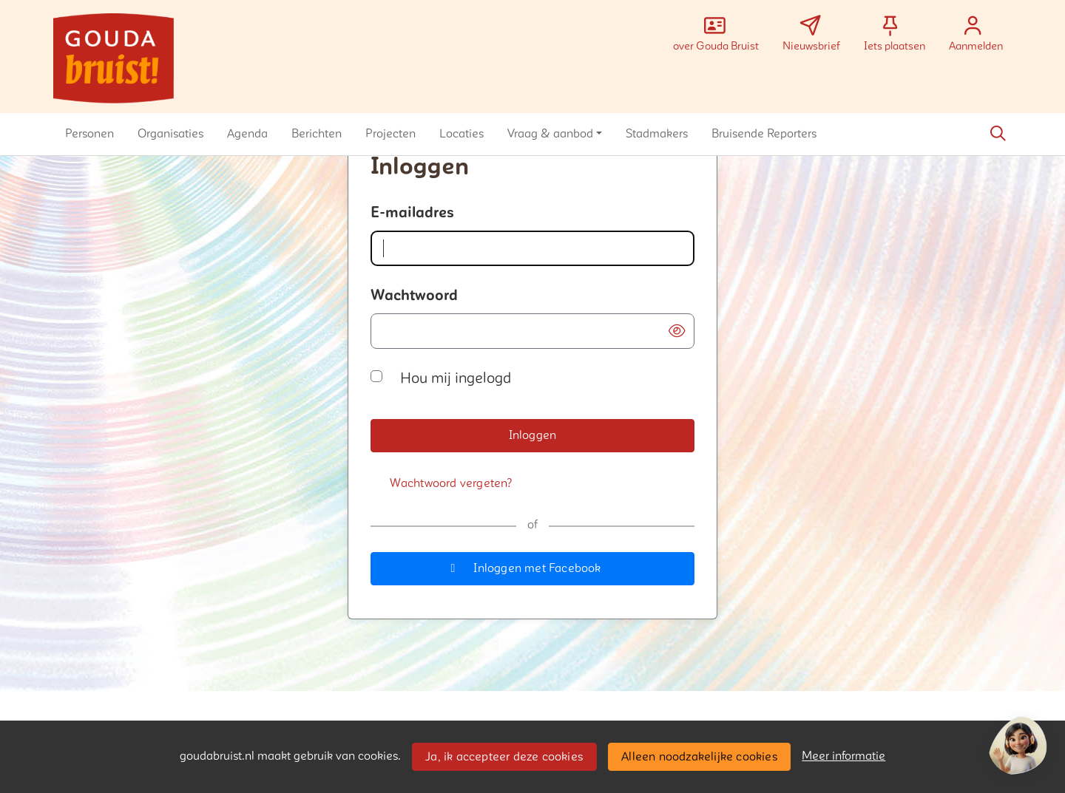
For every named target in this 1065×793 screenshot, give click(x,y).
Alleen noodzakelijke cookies (699, 756)
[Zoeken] (998, 134)
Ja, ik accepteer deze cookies (504, 756)
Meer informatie (843, 756)
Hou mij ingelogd (455, 378)
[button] (89, 134)
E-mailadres (412, 213)
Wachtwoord (414, 295)
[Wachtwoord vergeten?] (451, 483)
